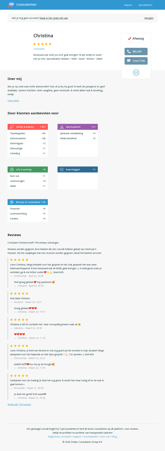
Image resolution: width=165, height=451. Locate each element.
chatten (136, 61)
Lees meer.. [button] (14, 100)
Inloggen (148, 18)
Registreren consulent (59, 436)
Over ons (105, 436)
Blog (114, 436)
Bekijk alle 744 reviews (19, 404)
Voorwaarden (91, 436)
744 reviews (39, 49)
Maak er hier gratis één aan (53, 18)
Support (128, 4)
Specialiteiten (145, 4)
